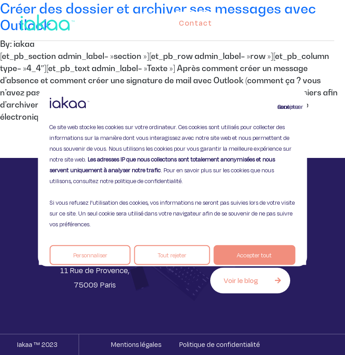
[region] (172, 177)
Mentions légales (136, 344)
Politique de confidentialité (219, 344)
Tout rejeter (172, 255)
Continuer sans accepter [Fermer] (283, 106)
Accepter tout (254, 255)
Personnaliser (90, 255)
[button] (319, 20)
